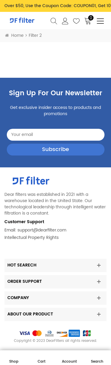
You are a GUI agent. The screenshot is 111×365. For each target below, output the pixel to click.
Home (14, 35)
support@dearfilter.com (41, 230)
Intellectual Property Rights (31, 237)
